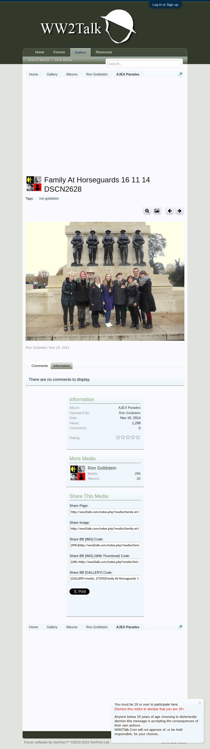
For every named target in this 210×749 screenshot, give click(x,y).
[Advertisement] (118, 127)
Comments (40, 366)
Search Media (38, 60)
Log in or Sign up (165, 4)
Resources (104, 52)
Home (39, 52)
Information (61, 366)
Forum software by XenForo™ (67, 742)
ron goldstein (48, 198)
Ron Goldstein (36, 347)
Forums (59, 52)
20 (139, 478)
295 (138, 473)
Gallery (80, 52)
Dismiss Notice (199, 703)
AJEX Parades (129, 407)
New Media (63, 60)
